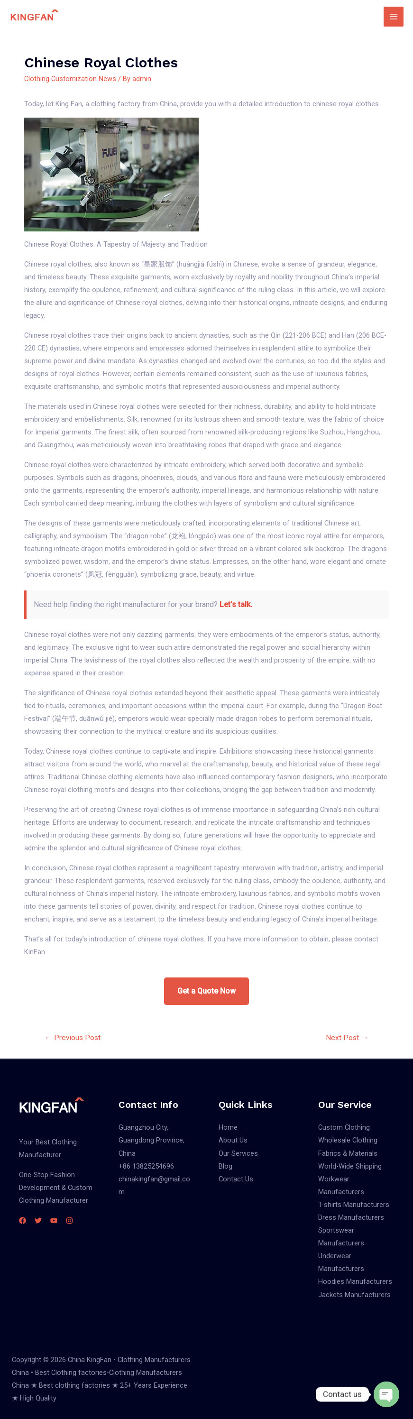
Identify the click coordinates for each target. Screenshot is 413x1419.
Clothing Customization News (70, 78)
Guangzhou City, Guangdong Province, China (151, 1140)
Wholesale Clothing (347, 1140)
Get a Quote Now (206, 990)
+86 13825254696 (146, 1166)
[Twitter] (38, 1220)
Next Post (347, 1037)
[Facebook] (22, 1220)
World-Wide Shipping (350, 1166)
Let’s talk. (236, 604)
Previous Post (73, 1037)
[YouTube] (53, 1220)
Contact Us (236, 1179)
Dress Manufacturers (351, 1217)
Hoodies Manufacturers (355, 1281)
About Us (233, 1140)
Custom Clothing (344, 1127)
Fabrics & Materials (347, 1153)
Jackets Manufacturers (354, 1294)
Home (228, 1127)
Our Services (238, 1153)
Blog (225, 1166)
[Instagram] (69, 1220)
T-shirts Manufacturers (353, 1204)
